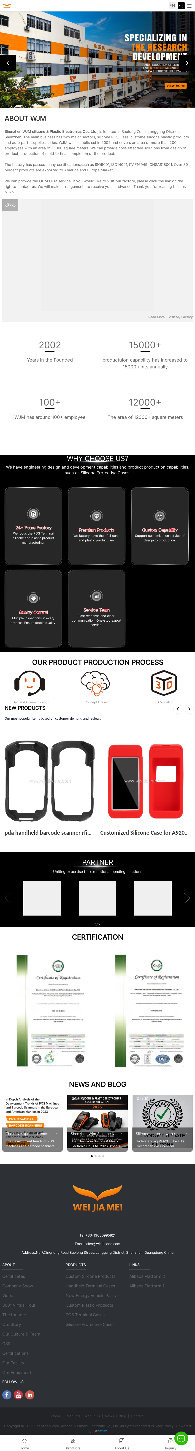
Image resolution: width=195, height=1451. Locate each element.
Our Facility (13, 1362)
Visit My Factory (181, 317)
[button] (8, 63)
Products (73, 1416)
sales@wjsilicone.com (102, 1244)
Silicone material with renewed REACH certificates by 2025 (159, 1133)
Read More (156, 317)
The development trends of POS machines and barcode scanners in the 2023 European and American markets (29, 1133)
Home (56, 1416)
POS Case (119, 137)
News (109, 1416)
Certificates (13, 1276)
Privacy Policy (162, 1426)
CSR (6, 1343)
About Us (92, 1416)
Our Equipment (16, 1372)
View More (17, 839)
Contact (137, 1416)
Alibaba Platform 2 (147, 1276)
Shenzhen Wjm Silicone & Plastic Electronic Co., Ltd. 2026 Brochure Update (94, 1133)
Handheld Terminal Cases (90, 1286)
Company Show (17, 1286)
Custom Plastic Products (89, 1305)
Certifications (15, 1353)
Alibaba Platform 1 (146, 1286)
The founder (14, 1314)
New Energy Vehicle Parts (91, 1295)
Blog (122, 1416)
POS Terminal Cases (85, 1314)
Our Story (11, 1324)
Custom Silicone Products (90, 1276)
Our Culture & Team (21, 1334)
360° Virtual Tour (18, 1305)
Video (7, 1295)
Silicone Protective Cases (90, 1324)
